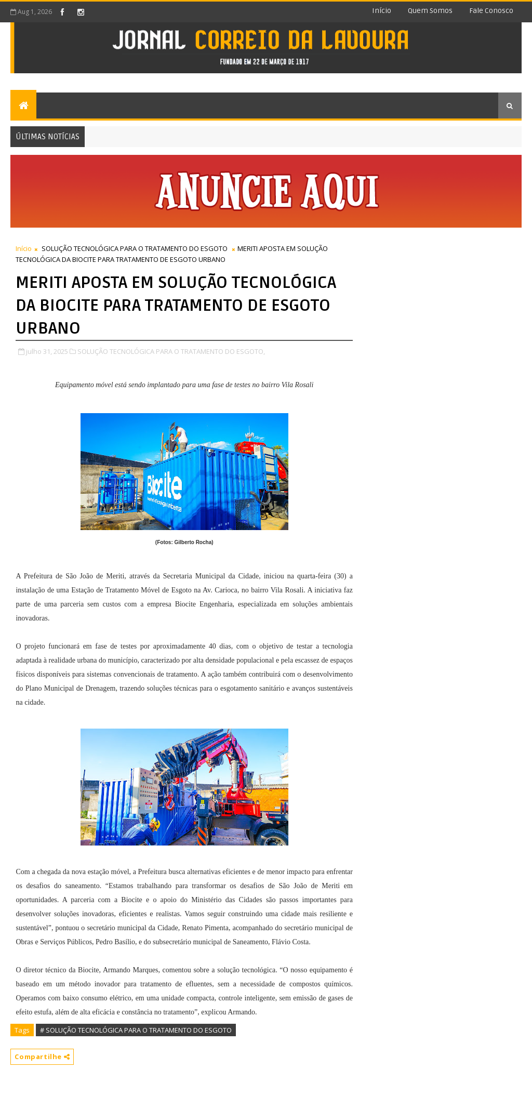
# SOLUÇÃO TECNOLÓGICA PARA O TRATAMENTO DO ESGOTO (136, 1030)
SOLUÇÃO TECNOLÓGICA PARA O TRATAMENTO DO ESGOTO (135, 248)
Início (381, 10)
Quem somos (430, 10)
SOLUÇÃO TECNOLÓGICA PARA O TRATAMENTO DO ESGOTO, (171, 351)
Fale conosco (491, 10)
